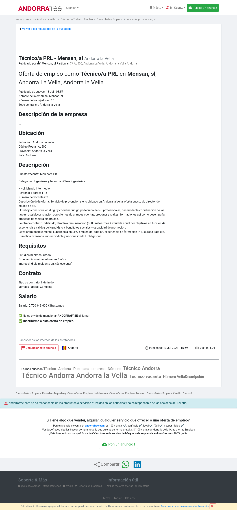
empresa (99, 369)
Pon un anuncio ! (118, 444)
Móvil (106, 498)
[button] (175, 7)
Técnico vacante (145, 376)
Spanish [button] (71, 8)
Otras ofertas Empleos (41, 393)
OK (212, 506)
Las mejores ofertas (120, 486)
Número (114, 369)
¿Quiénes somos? (30, 486)
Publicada (81, 369)
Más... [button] (155, 7)
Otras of (187, 393)
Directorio (142, 486)
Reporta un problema (88, 486)
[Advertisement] (118, 42)
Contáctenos (52, 486)
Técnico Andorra (141, 368)
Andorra (64, 369)
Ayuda (68, 486)
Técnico (49, 369)
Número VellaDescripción (183, 377)
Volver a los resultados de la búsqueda (46, 29)
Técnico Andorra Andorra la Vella (74, 375)
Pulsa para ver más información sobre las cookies (185, 506)
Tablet (117, 498)
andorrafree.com (95, 425)
